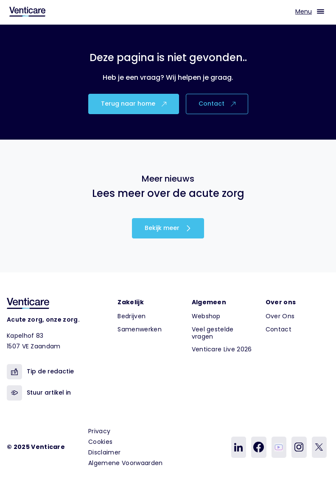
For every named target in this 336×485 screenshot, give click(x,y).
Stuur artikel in (39, 393)
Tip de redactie (40, 371)
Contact (217, 103)
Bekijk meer (168, 228)
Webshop (206, 316)
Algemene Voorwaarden (125, 463)
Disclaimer (104, 452)
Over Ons (280, 316)
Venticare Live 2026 (222, 349)
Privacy (99, 431)
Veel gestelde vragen (213, 333)
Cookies (100, 441)
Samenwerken (140, 329)
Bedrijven (132, 316)
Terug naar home (133, 103)
